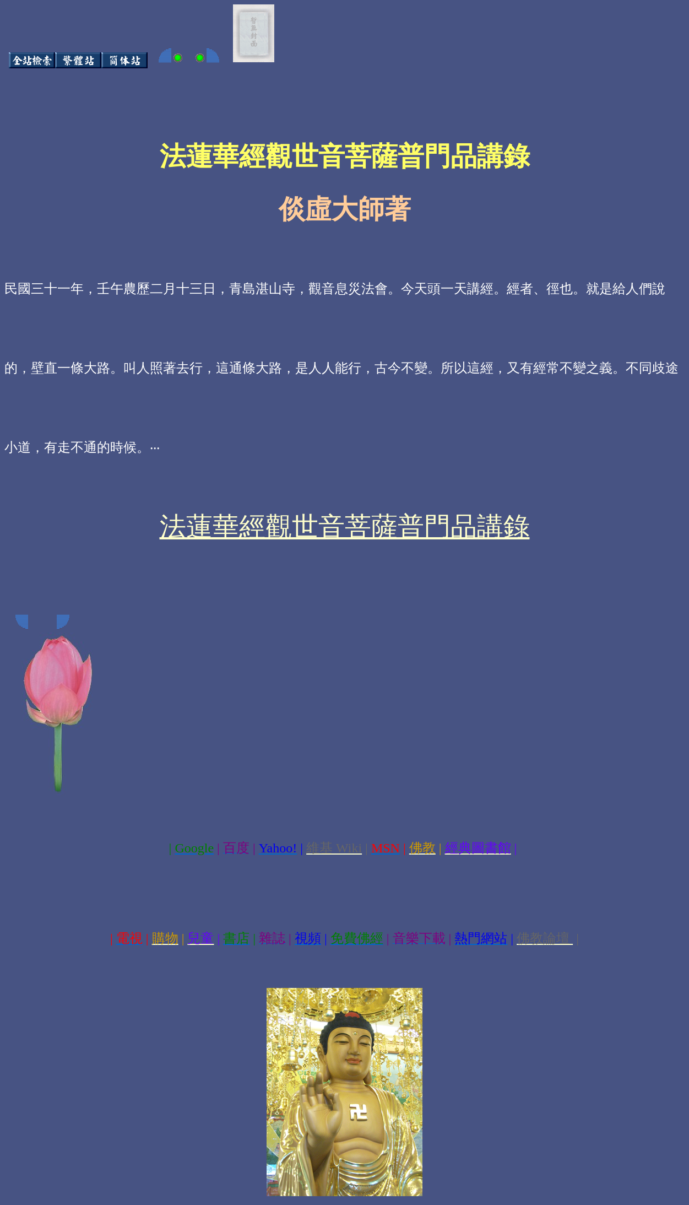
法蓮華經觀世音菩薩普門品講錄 (345, 526)
